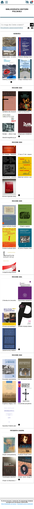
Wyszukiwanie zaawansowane (9, 28)
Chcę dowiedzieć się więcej (8, 504)
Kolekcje (20, 28)
